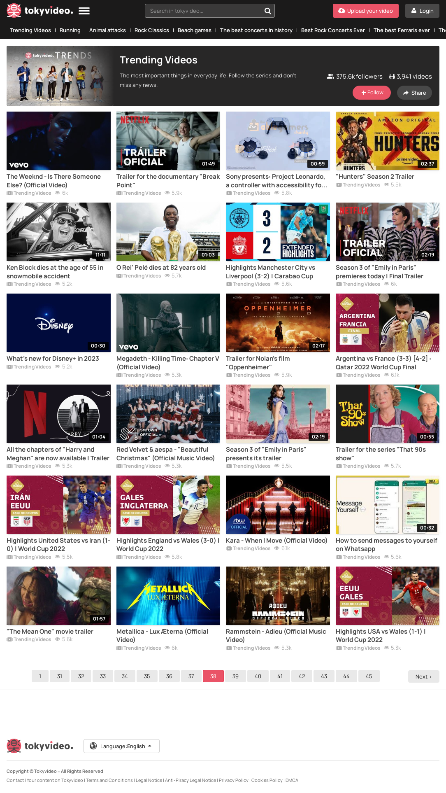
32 (82, 676)
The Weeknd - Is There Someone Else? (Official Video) (54, 181)
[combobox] (210, 11)
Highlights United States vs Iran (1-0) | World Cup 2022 (58, 544)
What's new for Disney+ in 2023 (53, 359)
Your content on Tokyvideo (55, 780)
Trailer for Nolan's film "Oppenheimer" (258, 363)
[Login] (422, 11)
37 (192, 676)
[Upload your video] (366, 11)
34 (126, 676)
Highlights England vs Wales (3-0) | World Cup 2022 (168, 544)
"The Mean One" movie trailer (50, 631)
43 (325, 676)
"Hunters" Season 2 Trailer (375, 177)
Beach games (194, 30)
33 (104, 676)
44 (347, 676)
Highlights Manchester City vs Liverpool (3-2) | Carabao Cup (270, 272)
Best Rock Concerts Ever (333, 30)
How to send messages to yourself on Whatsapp (386, 544)
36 (170, 676)
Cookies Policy (267, 780)
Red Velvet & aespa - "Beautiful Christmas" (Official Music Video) (165, 453)
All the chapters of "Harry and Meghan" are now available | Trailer (58, 453)
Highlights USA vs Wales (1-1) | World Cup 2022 (381, 635)
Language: (121, 746)
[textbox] (202, 10)
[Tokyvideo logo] (40, 12)
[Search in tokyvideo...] (268, 11)
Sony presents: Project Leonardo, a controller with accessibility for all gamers (275, 181)
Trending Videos (30, 30)
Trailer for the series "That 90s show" (381, 453)
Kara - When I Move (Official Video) (277, 540)
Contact (15, 780)
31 (60, 676)
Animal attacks (107, 30)
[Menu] (84, 11)
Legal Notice (149, 780)
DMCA (292, 780)
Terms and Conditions (109, 780)
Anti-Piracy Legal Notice (190, 780)
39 (237, 676)
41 (281, 676)
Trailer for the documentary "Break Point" (168, 181)
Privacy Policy (234, 780)
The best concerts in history (256, 30)
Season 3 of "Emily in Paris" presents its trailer (266, 453)
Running (70, 30)
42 (303, 676)
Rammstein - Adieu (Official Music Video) (276, 635)
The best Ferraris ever (402, 30)
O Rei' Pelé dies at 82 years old (161, 268)
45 (370, 676)
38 (214, 676)
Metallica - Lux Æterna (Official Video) (162, 635)
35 (148, 676)
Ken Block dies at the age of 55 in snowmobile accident (55, 272)
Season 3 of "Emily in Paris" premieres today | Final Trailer (379, 272)
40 (259, 676)
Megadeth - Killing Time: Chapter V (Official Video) (167, 363)
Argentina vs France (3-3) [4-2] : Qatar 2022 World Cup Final (383, 363)
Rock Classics (152, 30)
